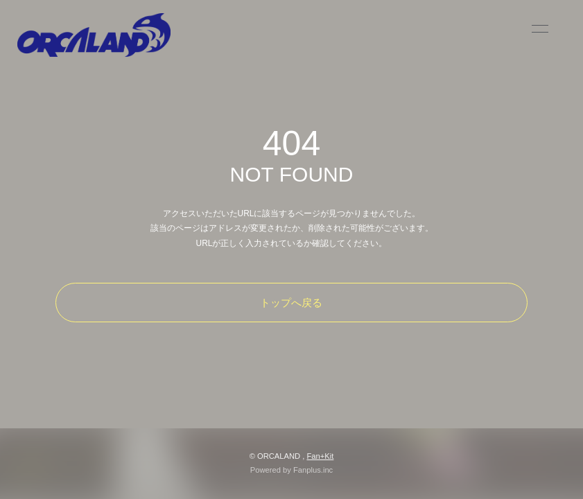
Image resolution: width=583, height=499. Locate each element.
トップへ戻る (291, 302)
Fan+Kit (319, 456)
